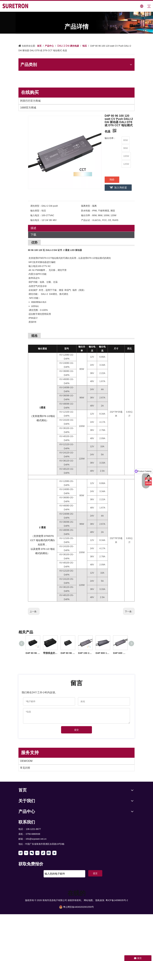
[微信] (32, 853)
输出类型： (36, 210)
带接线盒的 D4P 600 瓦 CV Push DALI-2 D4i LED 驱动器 (50, 653)
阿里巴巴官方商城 (30, 100)
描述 (33, 228)
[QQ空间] (54, 853)
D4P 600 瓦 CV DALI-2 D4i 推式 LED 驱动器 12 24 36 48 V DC (120, 653)
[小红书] (37, 853)
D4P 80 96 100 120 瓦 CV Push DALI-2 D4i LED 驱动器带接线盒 (68, 653)
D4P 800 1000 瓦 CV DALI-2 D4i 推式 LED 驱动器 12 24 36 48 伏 (103, 653)
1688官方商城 (28, 107)
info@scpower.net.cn (36, 839)
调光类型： (36, 206)
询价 (112, 179)
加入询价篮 (120, 187)
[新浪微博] (20, 853)
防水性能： (86, 210)
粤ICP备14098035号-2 (117, 900)
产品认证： (86, 220)
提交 (76, 730)
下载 (33, 234)
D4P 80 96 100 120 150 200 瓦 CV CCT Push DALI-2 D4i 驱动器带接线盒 (33, 653)
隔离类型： (86, 206)
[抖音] (43, 853)
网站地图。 (89, 900)
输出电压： (36, 220)
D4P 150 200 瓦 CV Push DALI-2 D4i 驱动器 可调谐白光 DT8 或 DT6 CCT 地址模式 (85, 653)
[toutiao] (49, 853)
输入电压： (36, 215)
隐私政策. (100, 900)
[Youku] (26, 853)
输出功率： (86, 215)
